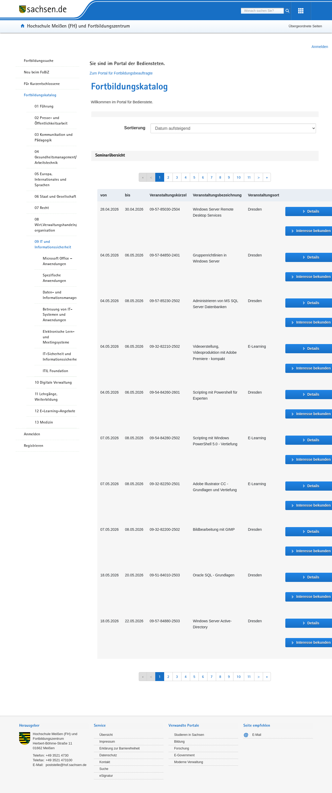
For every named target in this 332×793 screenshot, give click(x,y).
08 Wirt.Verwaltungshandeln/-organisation (56, 225)
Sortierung (134, 128)
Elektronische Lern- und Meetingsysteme (58, 337)
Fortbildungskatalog (40, 95)
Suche (103, 769)
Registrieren (33, 445)
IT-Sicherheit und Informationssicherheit (60, 356)
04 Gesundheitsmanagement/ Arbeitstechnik (56, 157)
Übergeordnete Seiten (305, 26)
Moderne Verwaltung (188, 762)
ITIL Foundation (55, 370)
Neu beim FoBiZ (36, 72)
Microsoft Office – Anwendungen (57, 261)
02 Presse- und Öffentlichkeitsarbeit (51, 120)
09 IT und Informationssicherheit (53, 244)
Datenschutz (108, 755)
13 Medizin (44, 422)
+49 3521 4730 (57, 755)
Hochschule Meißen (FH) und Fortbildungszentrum (78, 26)
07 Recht (42, 207)
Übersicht (106, 735)
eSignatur (106, 776)
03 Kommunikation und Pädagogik (54, 137)
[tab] (54, 726)
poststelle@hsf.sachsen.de (66, 765)
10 (239, 177)
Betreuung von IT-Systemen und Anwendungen (57, 315)
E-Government (184, 755)
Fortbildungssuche (38, 60)
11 (249, 177)
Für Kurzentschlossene (42, 83)
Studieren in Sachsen (189, 735)
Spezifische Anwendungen (54, 278)
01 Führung (44, 106)
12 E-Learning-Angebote (55, 411)
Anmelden (320, 47)
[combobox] (262, 11)
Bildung (179, 741)
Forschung (181, 748)
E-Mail (256, 735)
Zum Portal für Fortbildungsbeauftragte (121, 73)
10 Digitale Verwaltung (53, 382)
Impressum (107, 741)
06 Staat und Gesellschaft (55, 196)
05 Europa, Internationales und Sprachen (50, 179)
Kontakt (104, 762)
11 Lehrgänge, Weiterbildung (46, 397)
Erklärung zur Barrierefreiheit (119, 748)
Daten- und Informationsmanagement (60, 295)
